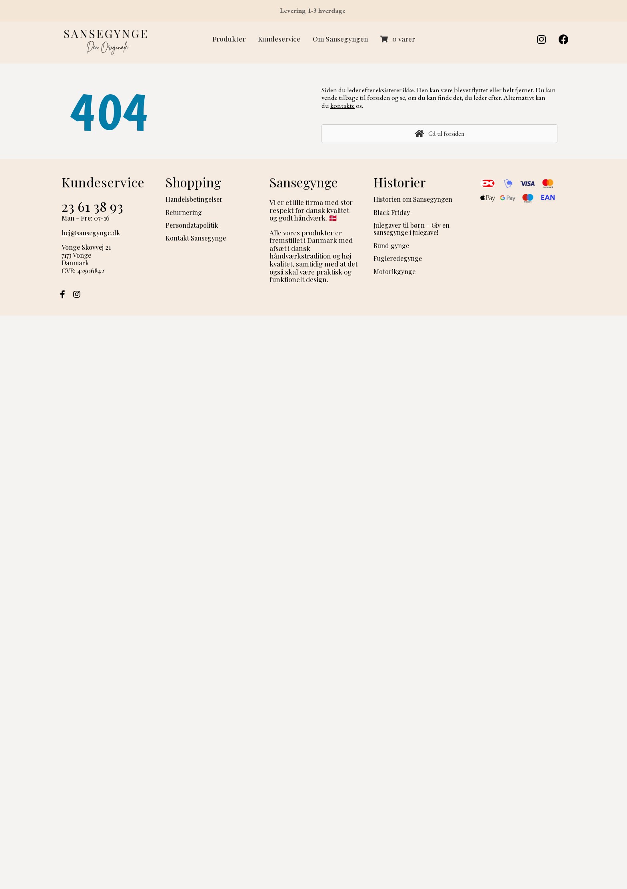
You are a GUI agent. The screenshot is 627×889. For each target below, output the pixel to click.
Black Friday (391, 212)
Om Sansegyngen (340, 38)
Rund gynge (391, 245)
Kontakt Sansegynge (196, 238)
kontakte (342, 105)
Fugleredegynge (397, 258)
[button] (541, 40)
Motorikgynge (394, 271)
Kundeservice (279, 38)
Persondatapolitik (192, 225)
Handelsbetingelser (194, 199)
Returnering (184, 212)
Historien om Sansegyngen (412, 199)
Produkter (229, 38)
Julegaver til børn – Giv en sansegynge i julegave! (411, 229)
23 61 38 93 (92, 206)
